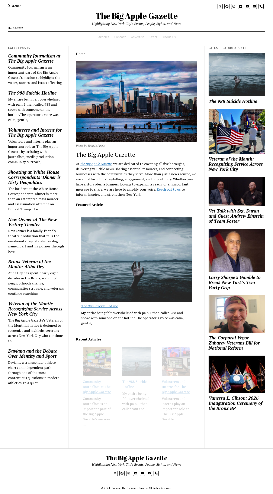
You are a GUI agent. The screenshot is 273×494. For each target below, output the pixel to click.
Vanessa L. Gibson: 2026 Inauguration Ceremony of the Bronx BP (235, 403)
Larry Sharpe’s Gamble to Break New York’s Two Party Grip (235, 282)
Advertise (137, 37)
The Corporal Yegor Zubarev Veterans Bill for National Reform (234, 342)
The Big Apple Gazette (137, 15)
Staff (153, 37)
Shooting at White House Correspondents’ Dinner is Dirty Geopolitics (34, 177)
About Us (169, 37)
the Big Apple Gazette (96, 163)
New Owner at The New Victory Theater (32, 222)
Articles (103, 37)
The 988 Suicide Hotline (32, 92)
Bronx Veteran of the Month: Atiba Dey (29, 264)
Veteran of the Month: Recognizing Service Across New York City (35, 308)
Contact (120, 37)
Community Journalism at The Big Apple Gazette (34, 58)
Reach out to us (169, 189)
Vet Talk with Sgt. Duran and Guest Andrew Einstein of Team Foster (236, 216)
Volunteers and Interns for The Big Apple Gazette (35, 132)
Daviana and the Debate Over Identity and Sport (32, 353)
